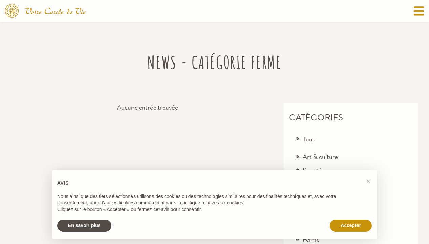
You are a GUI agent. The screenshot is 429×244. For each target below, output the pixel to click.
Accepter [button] (351, 225)
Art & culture (320, 157)
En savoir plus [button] (84, 225)
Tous (309, 139)
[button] (368, 181)
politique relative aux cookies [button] (212, 202)
